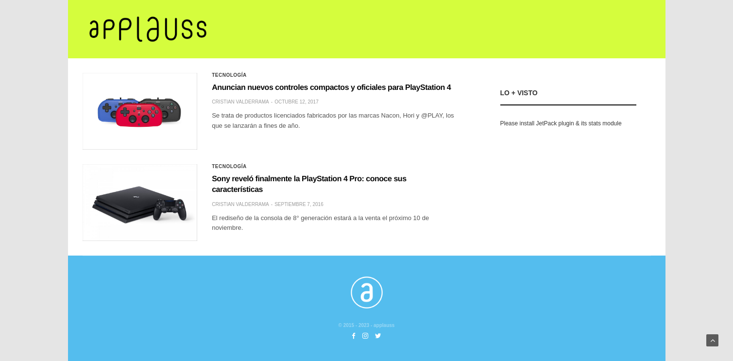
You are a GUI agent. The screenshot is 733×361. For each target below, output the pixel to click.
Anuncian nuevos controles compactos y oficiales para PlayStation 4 (331, 88)
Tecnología (229, 75)
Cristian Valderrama (240, 101)
